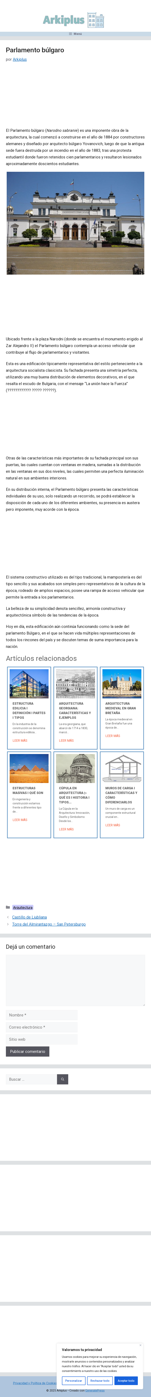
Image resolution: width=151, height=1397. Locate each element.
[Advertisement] (75, 98)
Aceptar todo (126, 1380)
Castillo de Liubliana (29, 917)
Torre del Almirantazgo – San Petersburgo (49, 924)
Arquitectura (22, 907)
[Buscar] (62, 1079)
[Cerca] (140, 1345)
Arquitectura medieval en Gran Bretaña (120, 708)
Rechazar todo (100, 1380)
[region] (100, 1366)
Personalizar (73, 1380)
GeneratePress (95, 1390)
